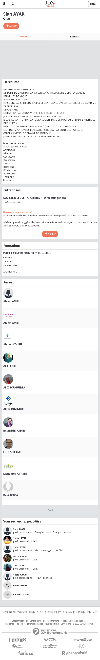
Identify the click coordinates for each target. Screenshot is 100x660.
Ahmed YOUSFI (12, 344)
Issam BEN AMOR (14, 430)
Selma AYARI (20, 538)
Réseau (74, 36)
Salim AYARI (19, 547)
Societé (63, 621)
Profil (24, 36)
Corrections (65, 624)
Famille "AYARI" (21, 594)
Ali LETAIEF (10, 366)
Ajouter (13, 25)
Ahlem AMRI (11, 301)
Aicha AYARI (19, 556)
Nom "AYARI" (20, 585)
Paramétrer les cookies (16, 624)
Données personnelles (78, 621)
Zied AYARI (19, 565)
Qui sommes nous (20, 621)
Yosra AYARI (19, 574)
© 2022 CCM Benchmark (83, 624)
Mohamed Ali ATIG (15, 473)
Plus (50, 509)
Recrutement (53, 621)
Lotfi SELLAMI (12, 452)
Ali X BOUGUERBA (14, 387)
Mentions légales (35, 624)
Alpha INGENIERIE (14, 409)
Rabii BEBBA (10, 495)
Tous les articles (52, 624)
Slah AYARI (19, 529)
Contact (32, 621)
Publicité (41, 621)
